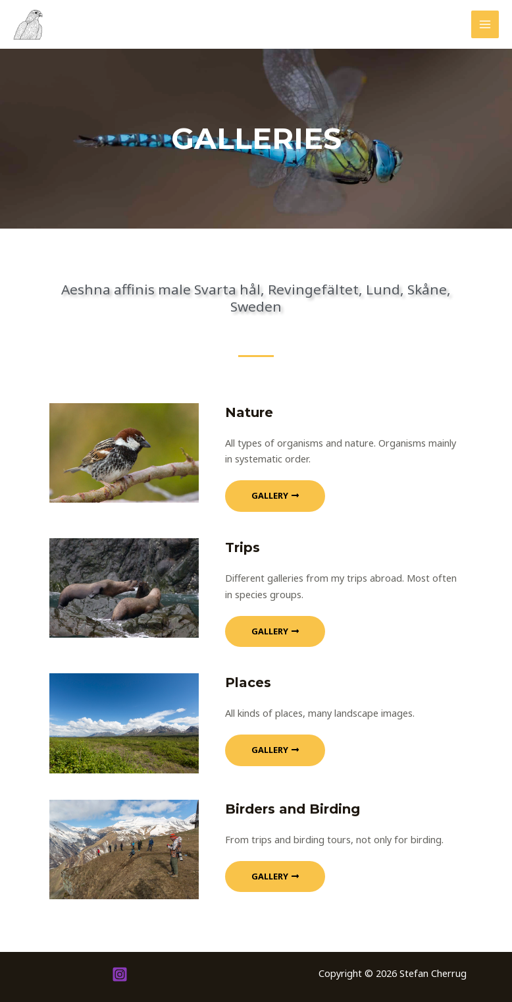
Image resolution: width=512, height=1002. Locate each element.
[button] (275, 496)
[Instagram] (120, 974)
